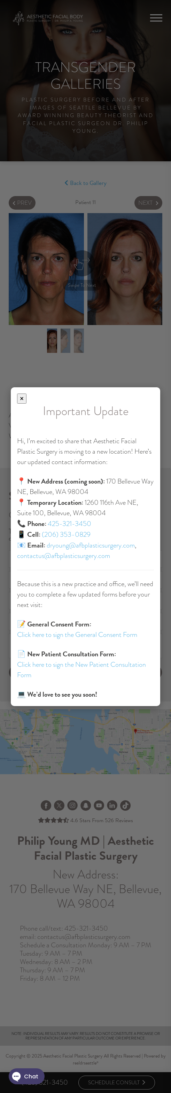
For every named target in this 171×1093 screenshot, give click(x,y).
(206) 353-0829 (66, 534)
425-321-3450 (69, 524)
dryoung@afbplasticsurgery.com (91, 545)
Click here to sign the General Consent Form (77, 635)
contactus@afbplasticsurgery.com (63, 556)
